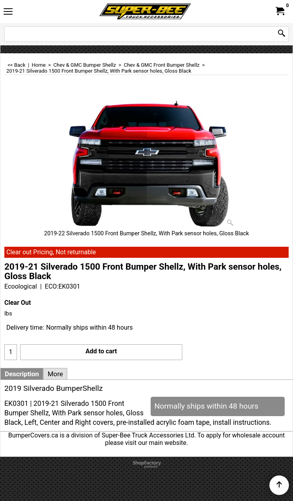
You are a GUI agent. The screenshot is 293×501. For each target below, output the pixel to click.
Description (22, 374)
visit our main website (155, 443)
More (55, 374)
